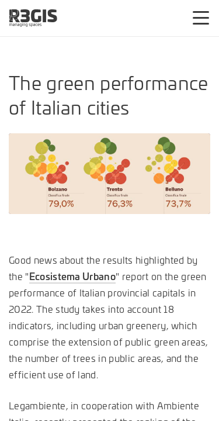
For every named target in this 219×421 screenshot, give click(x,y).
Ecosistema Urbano (72, 276)
